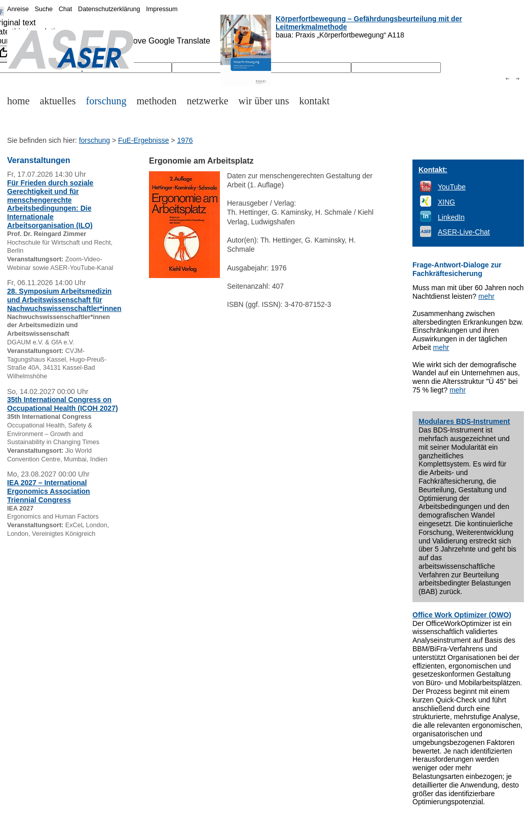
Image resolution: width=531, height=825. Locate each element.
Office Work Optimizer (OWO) (461, 615)
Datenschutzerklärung (109, 9)
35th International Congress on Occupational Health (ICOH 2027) (62, 404)
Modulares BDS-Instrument (464, 421)
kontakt (314, 100)
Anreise (18, 9)
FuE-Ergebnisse (143, 140)
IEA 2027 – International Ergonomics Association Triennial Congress (48, 491)
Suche (43, 9)
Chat (65, 9)
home (18, 100)
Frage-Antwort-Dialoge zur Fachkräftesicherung (457, 269)
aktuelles (57, 100)
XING (446, 202)
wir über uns (264, 100)
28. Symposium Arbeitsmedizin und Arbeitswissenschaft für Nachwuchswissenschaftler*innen (64, 299)
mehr (486, 296)
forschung (106, 100)
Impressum (161, 9)
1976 (185, 140)
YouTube (452, 187)
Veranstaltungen (38, 160)
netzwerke (207, 100)
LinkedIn (451, 217)
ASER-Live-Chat (464, 232)
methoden (157, 100)
